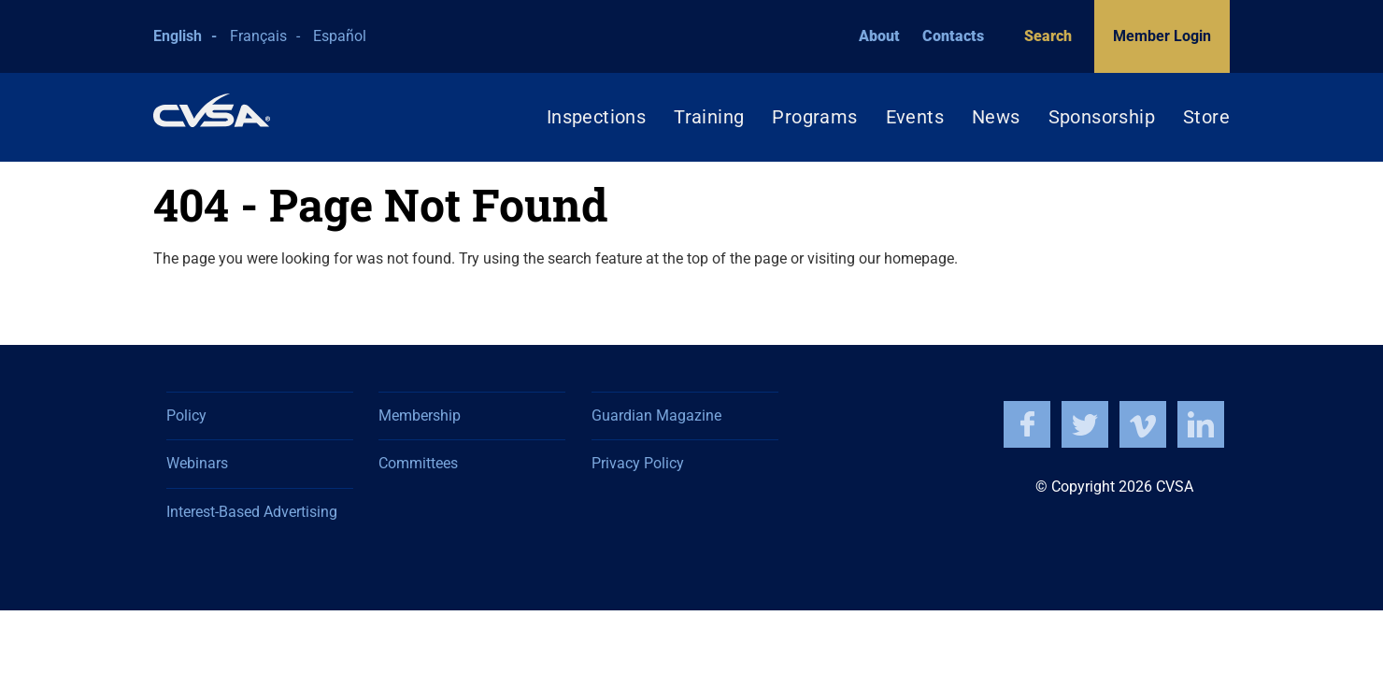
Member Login (1162, 36)
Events (915, 117)
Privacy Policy (638, 463)
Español (339, 36)
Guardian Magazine (656, 415)
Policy (186, 415)
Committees (418, 463)
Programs (814, 117)
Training (709, 117)
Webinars (197, 463)
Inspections (596, 117)
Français (258, 36)
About (879, 36)
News (996, 117)
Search (1039, 36)
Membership (419, 415)
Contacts (953, 36)
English (177, 36)
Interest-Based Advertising (251, 512)
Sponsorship (1101, 117)
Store (1206, 117)
